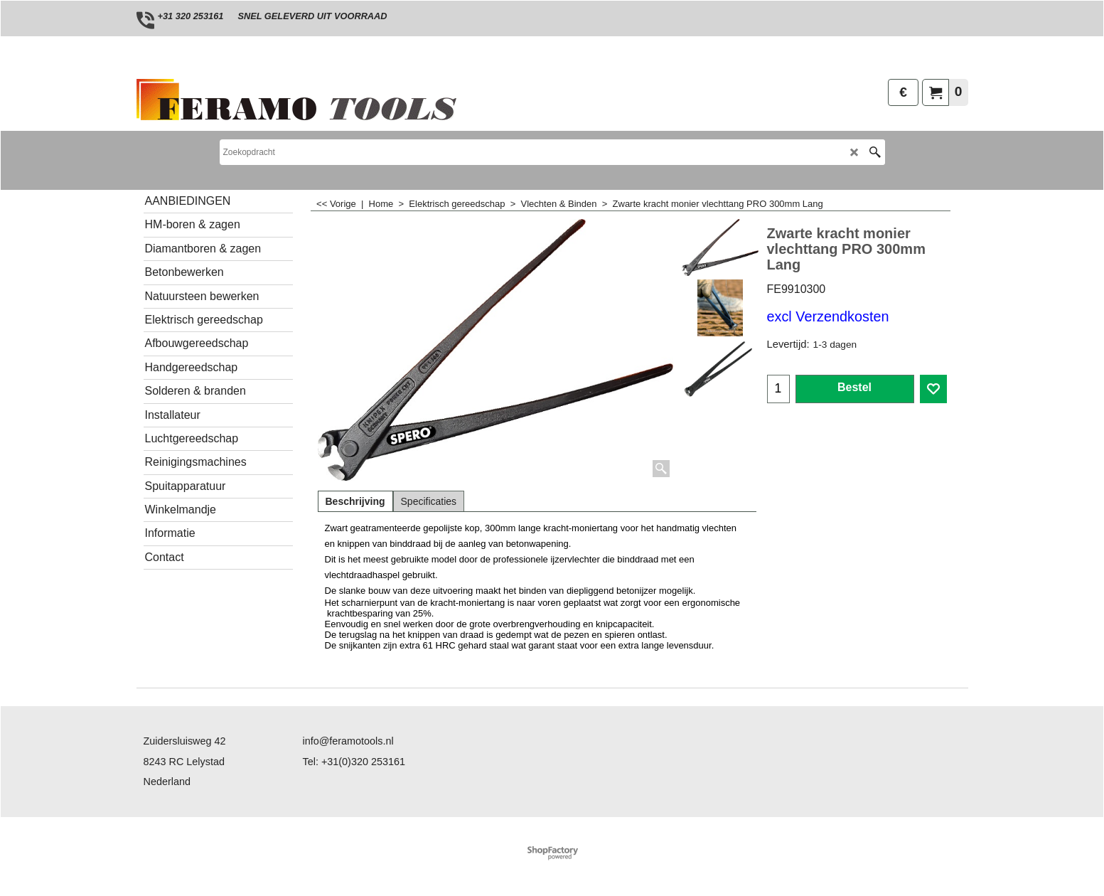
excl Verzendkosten (828, 316)
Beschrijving (355, 501)
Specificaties (429, 501)
